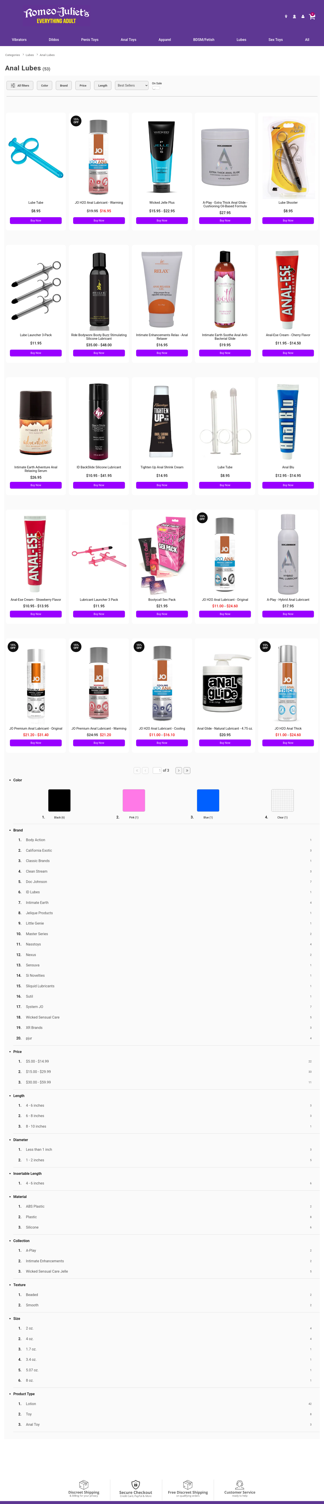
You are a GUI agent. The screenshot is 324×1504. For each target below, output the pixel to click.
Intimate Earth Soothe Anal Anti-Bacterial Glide (225, 337)
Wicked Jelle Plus (162, 203)
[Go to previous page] (145, 770)
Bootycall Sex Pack (162, 600)
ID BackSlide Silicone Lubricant (99, 467)
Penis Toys (90, 40)
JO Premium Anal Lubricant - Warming (99, 729)
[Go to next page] (179, 770)
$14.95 (162, 476)
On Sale (157, 85)
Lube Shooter (288, 203)
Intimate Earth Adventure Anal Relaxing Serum (35, 469)
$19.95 (225, 345)
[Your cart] (311, 16)
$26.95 (35, 477)
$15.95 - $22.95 (162, 211)
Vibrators (19, 40)
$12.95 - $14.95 (288, 476)
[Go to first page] (137, 770)
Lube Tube (35, 203)
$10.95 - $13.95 (36, 606)
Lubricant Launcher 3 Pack (99, 600)
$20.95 (225, 735)
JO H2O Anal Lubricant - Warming (99, 203)
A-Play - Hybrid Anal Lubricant (288, 600)
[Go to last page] (187, 770)
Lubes (241, 40)
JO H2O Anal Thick (288, 729)
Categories (12, 55)
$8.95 (35, 211)
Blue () (208, 817)
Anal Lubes (47, 55)
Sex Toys (275, 40)
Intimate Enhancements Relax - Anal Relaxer (162, 337)
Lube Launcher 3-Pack (36, 335)
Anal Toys (128, 40)
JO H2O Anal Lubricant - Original (225, 600)
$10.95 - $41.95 (99, 476)
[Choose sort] (131, 85)
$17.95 (288, 606)
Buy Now (36, 220)
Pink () (133, 817)
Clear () (282, 817)
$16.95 (162, 345)
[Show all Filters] (20, 85)
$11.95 (35, 343)
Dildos (54, 40)
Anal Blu (288, 467)
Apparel (165, 40)
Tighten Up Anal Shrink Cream (161, 467)
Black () (59, 817)
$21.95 (162, 606)
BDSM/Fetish (203, 40)
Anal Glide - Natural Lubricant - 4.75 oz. (225, 729)
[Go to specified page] (157, 770)
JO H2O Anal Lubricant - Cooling (162, 729)
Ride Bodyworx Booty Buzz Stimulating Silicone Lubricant (98, 337)
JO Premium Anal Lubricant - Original (35, 729)
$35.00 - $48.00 (99, 345)
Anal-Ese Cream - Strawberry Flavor (36, 600)
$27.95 (225, 213)
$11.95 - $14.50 (288, 343)
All (307, 40)
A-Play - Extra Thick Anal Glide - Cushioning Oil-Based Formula (225, 204)
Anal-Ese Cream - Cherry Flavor (288, 335)
